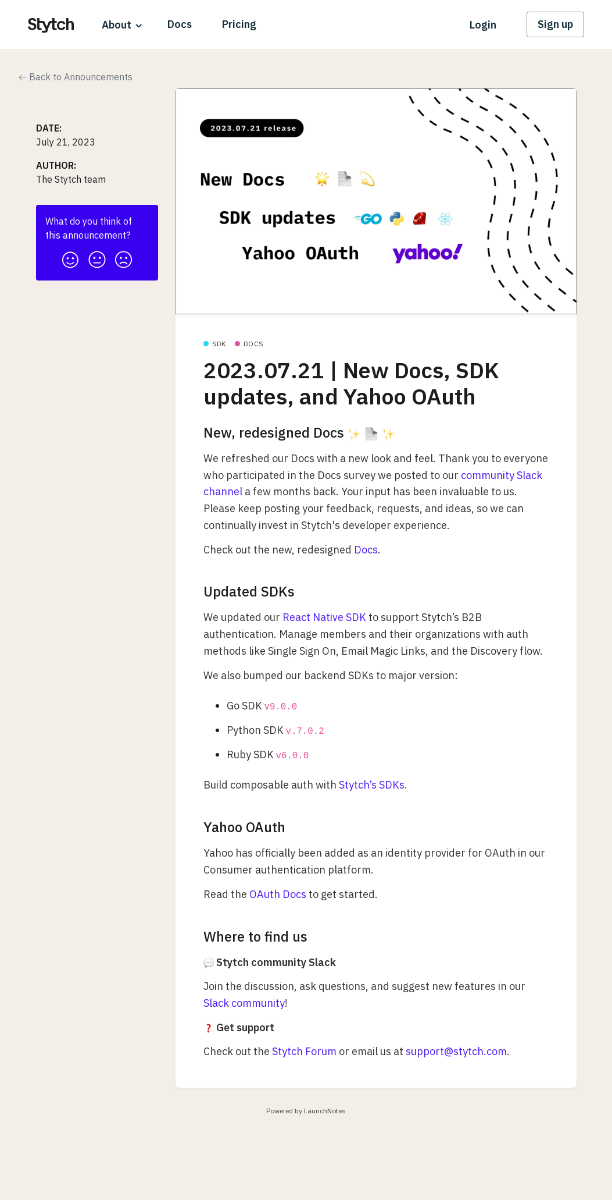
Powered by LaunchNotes (306, 1110)
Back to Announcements (76, 77)
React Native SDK (324, 617)
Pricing (239, 24)
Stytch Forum (304, 1051)
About (116, 24)
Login (483, 24)
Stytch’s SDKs (372, 784)
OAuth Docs (277, 894)
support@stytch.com (456, 1051)
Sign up (555, 24)
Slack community (244, 1003)
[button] (70, 256)
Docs (179, 24)
